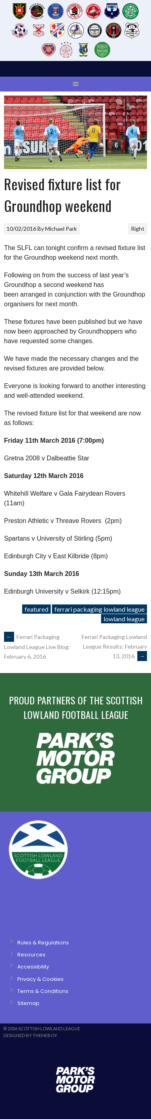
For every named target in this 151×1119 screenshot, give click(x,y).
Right (138, 228)
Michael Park (61, 228)
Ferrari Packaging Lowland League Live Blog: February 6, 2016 (37, 646)
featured (36, 609)
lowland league (124, 619)
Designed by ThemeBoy (30, 1035)
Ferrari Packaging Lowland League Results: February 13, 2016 (114, 646)
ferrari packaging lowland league (99, 609)
